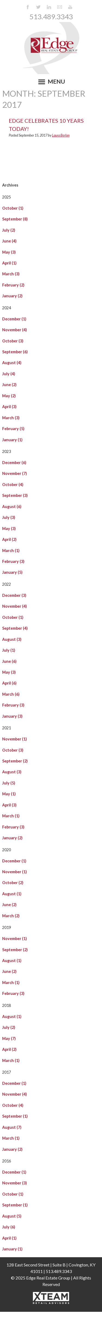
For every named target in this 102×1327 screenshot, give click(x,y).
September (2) (15, 761)
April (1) (9, 263)
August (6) (11, 506)
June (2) (9, 384)
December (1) (14, 319)
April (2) (9, 539)
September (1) (15, 1116)
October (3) (12, 341)
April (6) (9, 683)
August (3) (11, 639)
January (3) (12, 716)
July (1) (8, 650)
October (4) (12, 484)
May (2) (9, 395)
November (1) (14, 739)
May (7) (9, 1038)
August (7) (11, 1127)
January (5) (12, 572)
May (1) (9, 794)
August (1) (11, 893)
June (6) (9, 661)
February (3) (13, 561)
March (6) (11, 694)
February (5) (13, 428)
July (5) (8, 783)
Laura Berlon (61, 135)
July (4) (8, 373)
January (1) (12, 439)
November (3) (14, 1183)
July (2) (8, 230)
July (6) (8, 1227)
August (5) (11, 1216)
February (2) (13, 285)
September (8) (15, 219)
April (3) (9, 406)
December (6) (14, 462)
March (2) (11, 915)
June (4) (9, 241)
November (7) (14, 473)
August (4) (11, 362)
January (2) (12, 296)
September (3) (15, 495)
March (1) (11, 550)
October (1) (12, 208)
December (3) (14, 595)
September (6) (15, 351)
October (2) (12, 882)
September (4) (15, 628)
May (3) (9, 252)
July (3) (8, 517)
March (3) (11, 274)
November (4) (14, 329)
